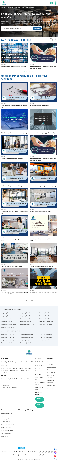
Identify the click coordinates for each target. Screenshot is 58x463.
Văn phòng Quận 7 (44, 316)
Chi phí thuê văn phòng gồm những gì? (39, 106)
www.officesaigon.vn (35, 460)
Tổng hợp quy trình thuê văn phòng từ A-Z (40, 212)
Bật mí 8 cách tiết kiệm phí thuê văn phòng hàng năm (43, 292)
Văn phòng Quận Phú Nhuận (8, 325)
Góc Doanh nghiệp (6, 434)
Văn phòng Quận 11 (6, 322)
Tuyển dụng (50, 388)
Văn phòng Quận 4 (6, 316)
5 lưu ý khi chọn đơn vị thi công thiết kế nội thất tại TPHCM (43, 240)
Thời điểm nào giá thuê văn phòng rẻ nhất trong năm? (13, 240)
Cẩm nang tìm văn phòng (7, 414)
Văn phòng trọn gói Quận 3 (46, 334)
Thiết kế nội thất (17, 455)
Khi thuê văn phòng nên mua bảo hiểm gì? (12, 186)
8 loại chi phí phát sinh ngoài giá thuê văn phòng (13, 67)
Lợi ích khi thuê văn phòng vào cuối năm (11, 266)
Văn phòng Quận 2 (25, 313)
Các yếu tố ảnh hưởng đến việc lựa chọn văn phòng (43, 186)
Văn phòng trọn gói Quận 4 (8, 337)
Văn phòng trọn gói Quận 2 (27, 334)
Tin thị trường (4, 437)
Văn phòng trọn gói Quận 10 (8, 340)
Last (32, 300)
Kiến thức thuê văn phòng (7, 417)
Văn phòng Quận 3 (44, 313)
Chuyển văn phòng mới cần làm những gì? (12, 159)
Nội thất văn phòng (6, 428)
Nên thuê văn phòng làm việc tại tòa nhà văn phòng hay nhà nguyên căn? (14, 293)
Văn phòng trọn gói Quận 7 (46, 337)
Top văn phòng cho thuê (7, 425)
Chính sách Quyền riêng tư (40, 383)
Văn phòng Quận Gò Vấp (45, 325)
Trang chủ (4, 452)
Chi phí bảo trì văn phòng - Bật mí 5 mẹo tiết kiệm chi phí (14, 212)
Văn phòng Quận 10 (44, 319)
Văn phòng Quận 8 (6, 319)
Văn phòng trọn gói (24, 452)
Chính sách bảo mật (39, 378)
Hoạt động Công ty (52, 385)
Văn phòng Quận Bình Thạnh (46, 322)
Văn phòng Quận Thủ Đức (8, 327)
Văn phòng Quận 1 (6, 313)
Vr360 (24, 455)
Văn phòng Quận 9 (25, 319)
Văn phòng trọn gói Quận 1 (8, 334)
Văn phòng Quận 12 (25, 322)
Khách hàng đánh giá (51, 369)
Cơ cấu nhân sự (51, 365)
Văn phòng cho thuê (13, 452)
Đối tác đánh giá (51, 372)
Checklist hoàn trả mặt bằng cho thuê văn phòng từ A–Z (14, 106)
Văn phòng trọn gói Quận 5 (27, 337)
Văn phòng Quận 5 (25, 316)
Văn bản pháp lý (5, 422)
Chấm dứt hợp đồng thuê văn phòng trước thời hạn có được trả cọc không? (43, 67)
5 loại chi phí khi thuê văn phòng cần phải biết (41, 266)
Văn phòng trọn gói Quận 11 (27, 340)
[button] (55, 40)
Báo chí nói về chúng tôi (50, 376)
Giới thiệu (49, 362)
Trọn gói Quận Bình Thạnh (46, 340)
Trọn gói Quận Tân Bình (26, 343)
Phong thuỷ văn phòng (7, 431)
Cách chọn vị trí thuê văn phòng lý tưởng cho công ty (43, 133)
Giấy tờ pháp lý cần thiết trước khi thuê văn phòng (14, 133)
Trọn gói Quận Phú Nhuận (8, 343)
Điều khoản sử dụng (39, 388)
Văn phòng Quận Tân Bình (27, 325)
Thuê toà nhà (33, 452)
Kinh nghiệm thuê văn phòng (8, 420)
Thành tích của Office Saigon (50, 381)
